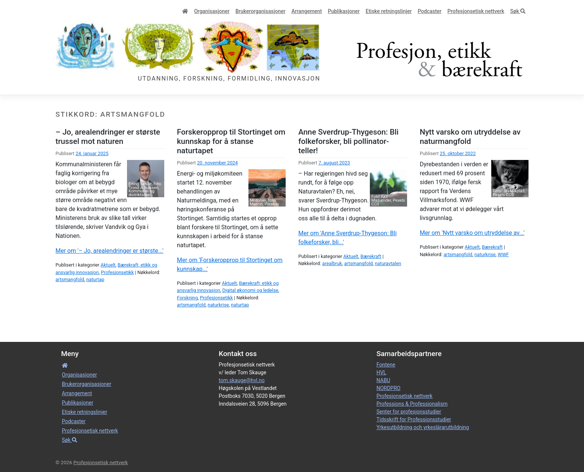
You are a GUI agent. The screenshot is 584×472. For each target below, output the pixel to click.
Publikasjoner (343, 11)
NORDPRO (389, 388)
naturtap (95, 279)
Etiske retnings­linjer (389, 11)
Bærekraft (371, 256)
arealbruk (332, 263)
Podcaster (429, 11)
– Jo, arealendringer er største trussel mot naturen (107, 137)
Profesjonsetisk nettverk (475, 11)
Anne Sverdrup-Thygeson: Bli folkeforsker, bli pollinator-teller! (348, 141)
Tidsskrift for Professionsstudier (414, 419)
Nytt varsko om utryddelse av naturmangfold (470, 137)
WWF (503, 254)
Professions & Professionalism (412, 404)
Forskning (187, 297)
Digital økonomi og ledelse (250, 290)
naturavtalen (388, 263)
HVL (381, 372)
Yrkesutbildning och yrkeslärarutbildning (423, 427)
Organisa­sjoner (211, 11)
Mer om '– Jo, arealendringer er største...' (109, 250)
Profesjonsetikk (117, 272)
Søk (518, 11)
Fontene (386, 365)
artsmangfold (69, 279)
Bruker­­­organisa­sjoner (260, 11)
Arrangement (306, 11)
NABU (383, 380)
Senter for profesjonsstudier (409, 412)
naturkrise (218, 305)
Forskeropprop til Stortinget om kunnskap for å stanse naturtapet (231, 141)
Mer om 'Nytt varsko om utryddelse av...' (472, 232)
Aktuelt (108, 265)
